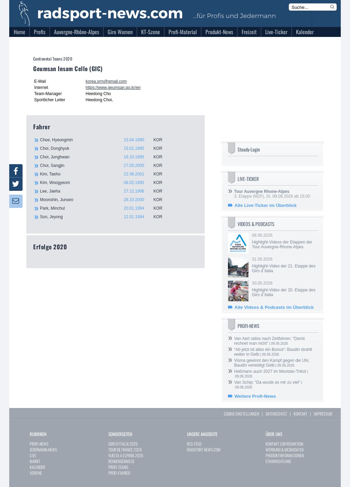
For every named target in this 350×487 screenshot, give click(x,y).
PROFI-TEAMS (118, 467)
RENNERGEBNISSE (121, 461)
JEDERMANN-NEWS (43, 449)
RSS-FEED (194, 444)
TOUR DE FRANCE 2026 (125, 449)
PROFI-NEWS (39, 444)
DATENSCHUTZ (276, 414)
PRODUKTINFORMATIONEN (285, 455)
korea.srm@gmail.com (105, 81)
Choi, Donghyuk (105, 148)
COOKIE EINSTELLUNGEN (241, 414)
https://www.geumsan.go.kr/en (112, 87)
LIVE (33, 455)
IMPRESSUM (323, 414)
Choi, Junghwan (105, 157)
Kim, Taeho (105, 174)
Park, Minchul (105, 208)
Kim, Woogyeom (105, 182)
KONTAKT (300, 414)
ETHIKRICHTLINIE (278, 461)
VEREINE (36, 473)
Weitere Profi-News (255, 396)
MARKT (35, 461)
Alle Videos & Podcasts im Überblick (274, 307)
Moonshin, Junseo (105, 199)
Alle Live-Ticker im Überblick (265, 205)
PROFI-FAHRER (119, 473)
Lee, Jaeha (105, 191)
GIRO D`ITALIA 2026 (123, 444)
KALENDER (37, 467)
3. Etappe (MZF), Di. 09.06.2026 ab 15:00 (272, 194)
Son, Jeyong (105, 216)
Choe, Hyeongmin (105, 139)
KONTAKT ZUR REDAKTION (284, 444)
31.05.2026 (284, 265)
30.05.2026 (284, 289)
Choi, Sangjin (105, 165)
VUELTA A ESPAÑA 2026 (125, 455)
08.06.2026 (284, 241)
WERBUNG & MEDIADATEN (285, 449)
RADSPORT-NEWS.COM (203, 449)
